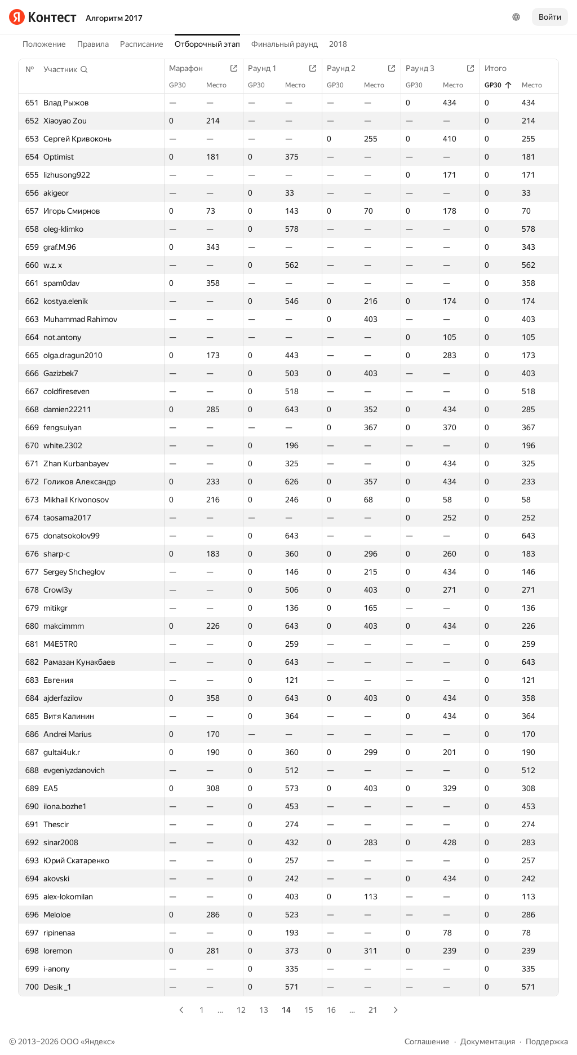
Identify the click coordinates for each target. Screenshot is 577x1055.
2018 (338, 43)
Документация (487, 1041)
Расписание (141, 43)
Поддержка (547, 1041)
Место (222, 85)
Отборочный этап (207, 43)
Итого (501, 68)
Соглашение (427, 1041)
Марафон (191, 68)
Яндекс (98, 1041)
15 (308, 1009)
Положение (44, 43)
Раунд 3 (426, 68)
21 (373, 1009)
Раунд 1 (268, 68)
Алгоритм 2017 (114, 18)
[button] (65, 69)
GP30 (183, 85)
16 (331, 1009)
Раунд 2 (347, 68)
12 (241, 1009)
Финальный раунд (284, 43)
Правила (93, 43)
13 (263, 1009)
